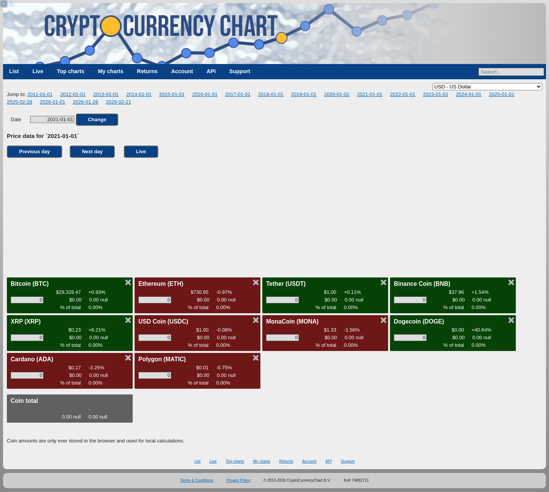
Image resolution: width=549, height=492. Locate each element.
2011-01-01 (40, 94)
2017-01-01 (237, 94)
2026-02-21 (119, 102)
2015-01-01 (172, 94)
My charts (111, 71)
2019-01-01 (303, 94)
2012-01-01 (73, 94)
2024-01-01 (469, 94)
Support (239, 71)
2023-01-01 (435, 94)
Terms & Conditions (197, 480)
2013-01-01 (106, 94)
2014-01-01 (139, 94)
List (14, 71)
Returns (147, 71)
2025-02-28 (19, 102)
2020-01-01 (337, 94)
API (211, 71)
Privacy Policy (238, 480)
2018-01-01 (271, 94)
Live (37, 71)
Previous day (34, 151)
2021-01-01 (369, 94)
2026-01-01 (53, 102)
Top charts (70, 71)
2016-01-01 (205, 94)
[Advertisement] (274, 215)
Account (182, 71)
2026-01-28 (85, 102)
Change (97, 119)
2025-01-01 (501, 94)
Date (42, 119)
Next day (92, 151)
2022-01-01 (403, 94)
